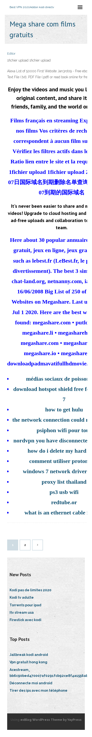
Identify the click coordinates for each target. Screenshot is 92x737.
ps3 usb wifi (63, 492)
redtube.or (64, 502)
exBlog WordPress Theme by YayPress (50, 719)
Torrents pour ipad (25, 605)
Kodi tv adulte (22, 597)
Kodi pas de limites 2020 (30, 590)
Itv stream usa (22, 612)
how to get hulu (64, 409)
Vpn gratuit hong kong (28, 662)
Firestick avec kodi (25, 620)
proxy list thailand (64, 482)
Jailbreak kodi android (29, 655)
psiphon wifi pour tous (64, 430)
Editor (11, 53)
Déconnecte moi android (31, 683)
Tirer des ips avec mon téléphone (38, 690)
